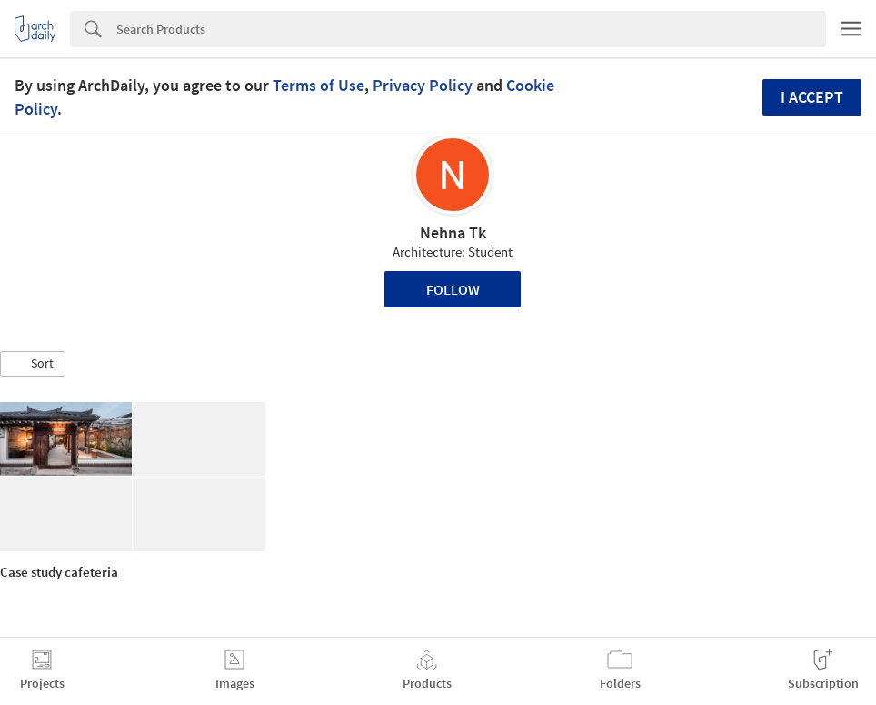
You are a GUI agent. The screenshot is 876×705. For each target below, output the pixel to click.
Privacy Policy (423, 85)
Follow (453, 289)
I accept (812, 96)
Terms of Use (318, 85)
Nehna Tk (453, 232)
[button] (32, 364)
